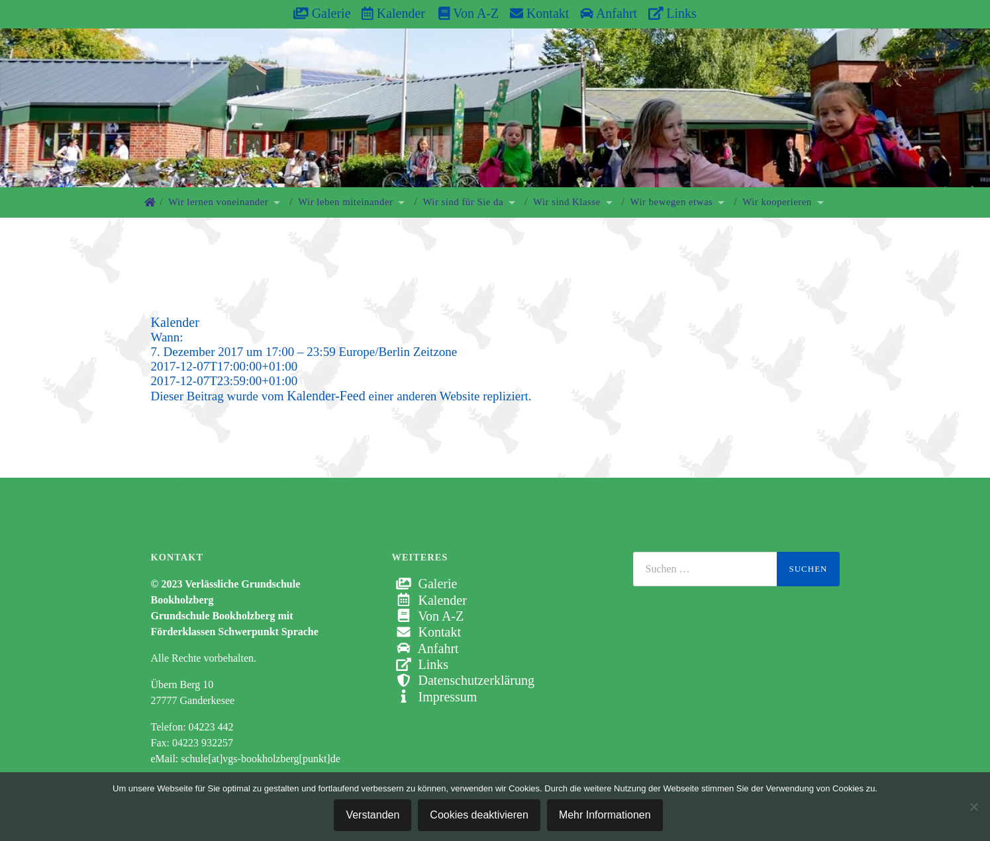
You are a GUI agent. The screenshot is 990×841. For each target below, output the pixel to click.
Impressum (434, 696)
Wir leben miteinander (345, 202)
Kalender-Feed (326, 395)
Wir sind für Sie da (462, 202)
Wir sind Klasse (567, 202)
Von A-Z (462, 13)
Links (672, 13)
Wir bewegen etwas (671, 202)
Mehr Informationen (605, 814)
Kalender (393, 13)
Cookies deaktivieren (479, 814)
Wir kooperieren (776, 202)
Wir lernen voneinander (218, 202)
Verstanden (372, 814)
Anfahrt (608, 13)
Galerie (321, 13)
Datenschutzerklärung (463, 680)
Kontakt (539, 13)
